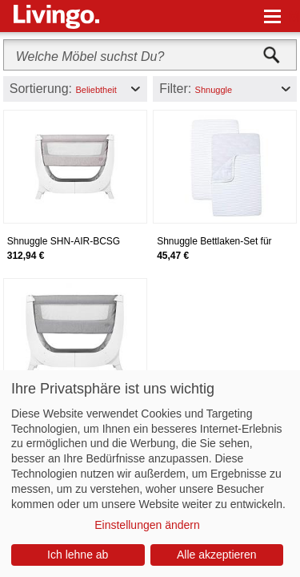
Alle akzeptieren (217, 554)
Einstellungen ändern (147, 524)
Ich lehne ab (77, 554)
